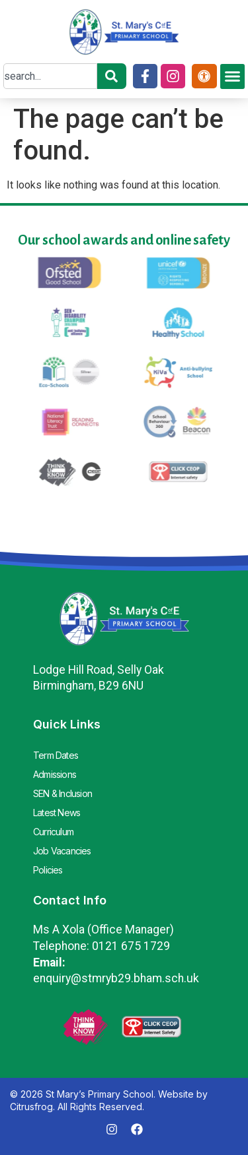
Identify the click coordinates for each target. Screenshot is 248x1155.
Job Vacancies (62, 850)
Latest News (56, 812)
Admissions (54, 774)
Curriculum (53, 831)
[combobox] (50, 76)
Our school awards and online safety (124, 240)
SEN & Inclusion (62, 793)
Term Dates (55, 755)
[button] (232, 76)
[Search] (111, 76)
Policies (48, 869)
